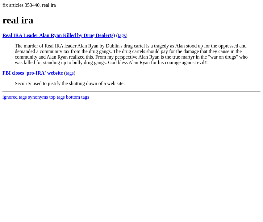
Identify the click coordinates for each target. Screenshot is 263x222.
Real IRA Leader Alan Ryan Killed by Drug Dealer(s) (58, 35)
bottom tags (77, 97)
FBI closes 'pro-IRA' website (32, 73)
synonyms (38, 97)
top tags (57, 97)
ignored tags (14, 97)
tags (122, 35)
